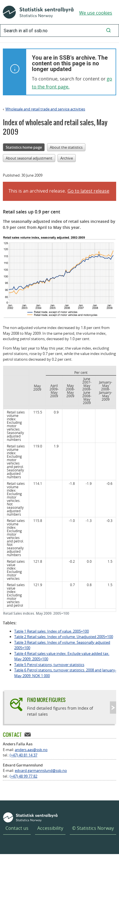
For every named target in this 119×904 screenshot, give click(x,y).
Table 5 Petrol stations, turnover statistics (49, 664)
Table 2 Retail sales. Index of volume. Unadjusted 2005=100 (63, 636)
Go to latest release (88, 191)
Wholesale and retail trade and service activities (45, 109)
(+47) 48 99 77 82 (23, 776)
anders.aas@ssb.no (31, 749)
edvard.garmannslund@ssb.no (41, 770)
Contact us (16, 828)
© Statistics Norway (93, 828)
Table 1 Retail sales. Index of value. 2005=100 (51, 631)
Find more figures (46, 699)
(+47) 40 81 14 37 (23, 755)
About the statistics (66, 147)
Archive (66, 158)
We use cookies (95, 13)
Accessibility (50, 828)
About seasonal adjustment (29, 158)
